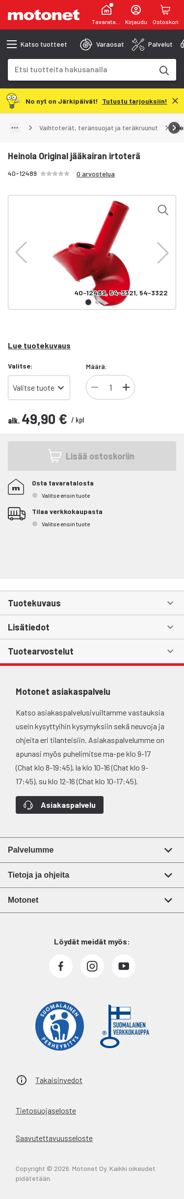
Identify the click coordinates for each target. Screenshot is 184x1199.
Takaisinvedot (58, 1080)
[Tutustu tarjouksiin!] (134, 100)
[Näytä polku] (15, 128)
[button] (21, 252)
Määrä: (96, 366)
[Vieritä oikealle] (174, 128)
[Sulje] (175, 100)
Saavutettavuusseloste (54, 1137)
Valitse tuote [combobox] (33, 387)
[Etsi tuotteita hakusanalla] (163, 69)
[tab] (102, 44)
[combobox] (80, 69)
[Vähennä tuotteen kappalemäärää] (94, 387)
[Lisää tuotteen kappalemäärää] (126, 387)
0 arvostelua (96, 174)
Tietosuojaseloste (46, 1110)
